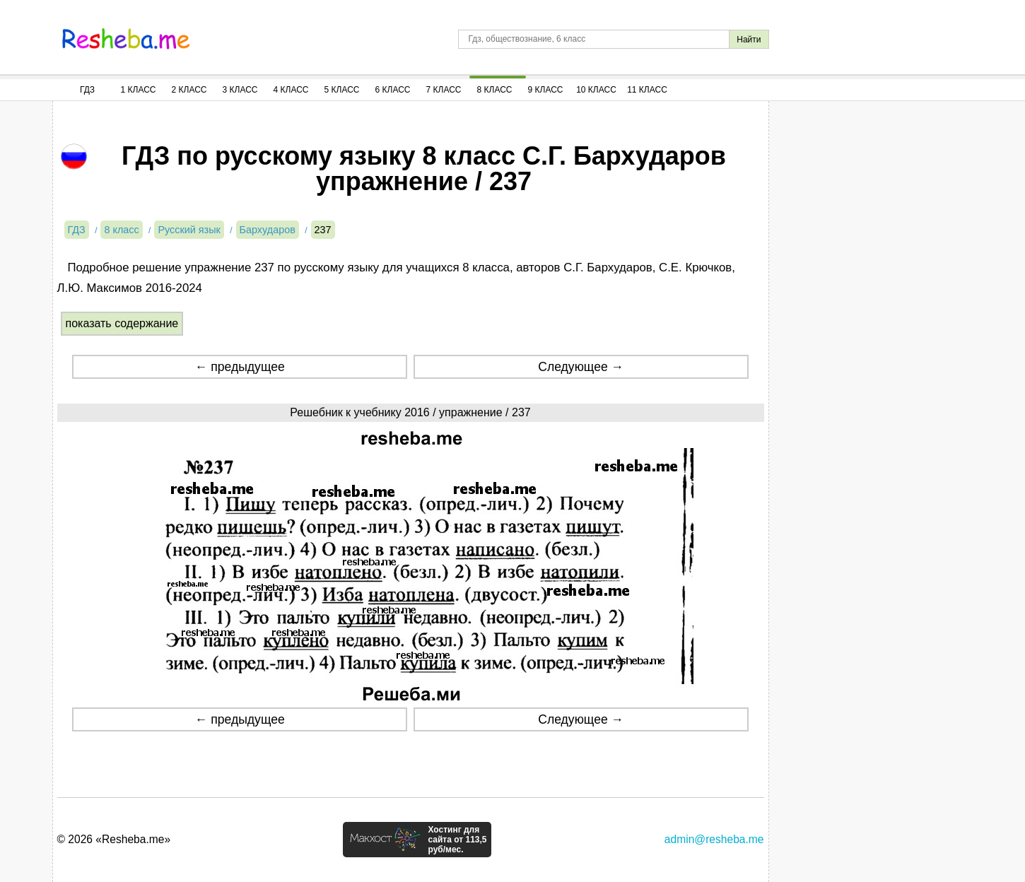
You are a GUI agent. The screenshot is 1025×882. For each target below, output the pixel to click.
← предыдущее (240, 367)
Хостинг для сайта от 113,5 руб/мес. (457, 839)
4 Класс (291, 90)
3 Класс (240, 90)
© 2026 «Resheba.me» (114, 839)
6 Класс (393, 90)
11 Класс (647, 90)
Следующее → (580, 367)
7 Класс (444, 90)
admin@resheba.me (714, 839)
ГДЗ (87, 90)
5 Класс (342, 90)
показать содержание (122, 323)
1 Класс (138, 90)
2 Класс (189, 90)
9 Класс (545, 90)
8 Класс (494, 90)
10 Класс (596, 90)
